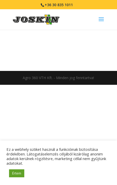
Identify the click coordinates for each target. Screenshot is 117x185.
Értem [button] (16, 173)
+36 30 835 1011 (59, 4)
